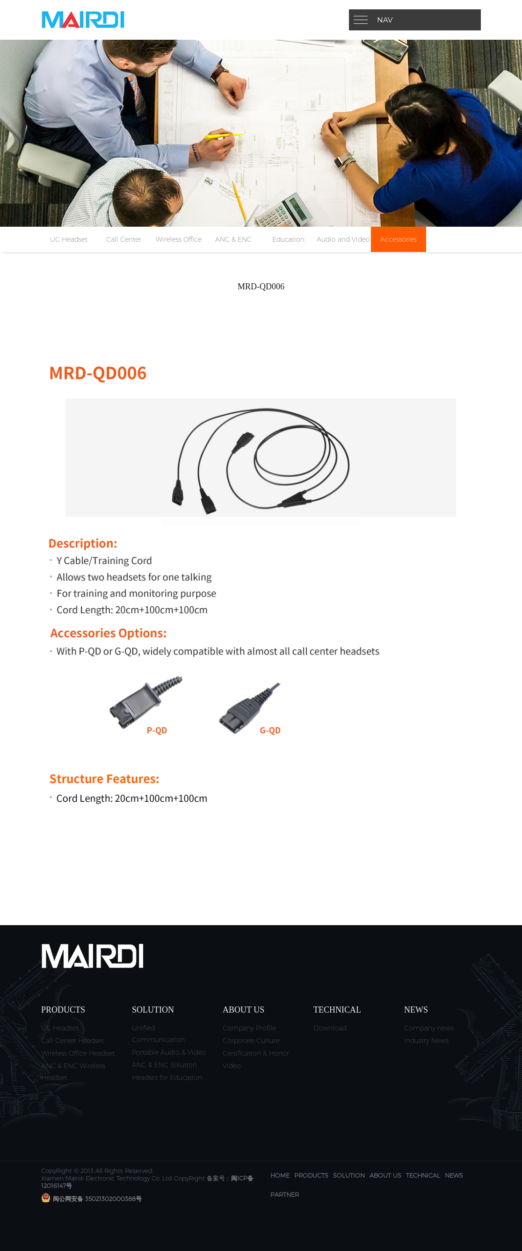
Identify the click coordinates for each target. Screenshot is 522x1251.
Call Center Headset (72, 1040)
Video (232, 1066)
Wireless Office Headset (78, 1053)
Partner (284, 1194)
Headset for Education (167, 1077)
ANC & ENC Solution (164, 1065)
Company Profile (249, 1028)
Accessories (398, 239)
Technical (423, 1175)
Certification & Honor (256, 1053)
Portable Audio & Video (169, 1052)
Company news (429, 1028)
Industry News (426, 1040)
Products (311, 1175)
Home (280, 1175)
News (454, 1175)
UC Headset (68, 239)
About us (385, 1175)
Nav (384, 19)
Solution (349, 1175)
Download (330, 1028)
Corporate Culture (251, 1040)
